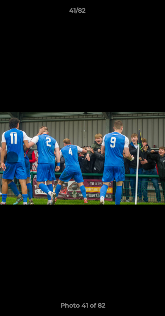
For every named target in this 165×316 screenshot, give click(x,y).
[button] (133, 13)
